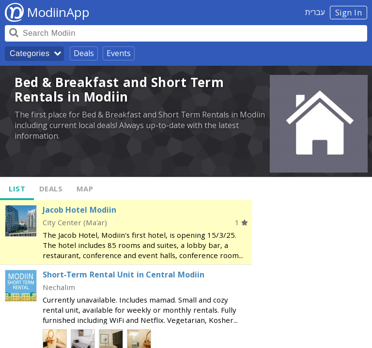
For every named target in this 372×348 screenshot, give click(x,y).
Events (119, 53)
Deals (84, 53)
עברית (315, 12)
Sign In (348, 12)
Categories (29, 53)
